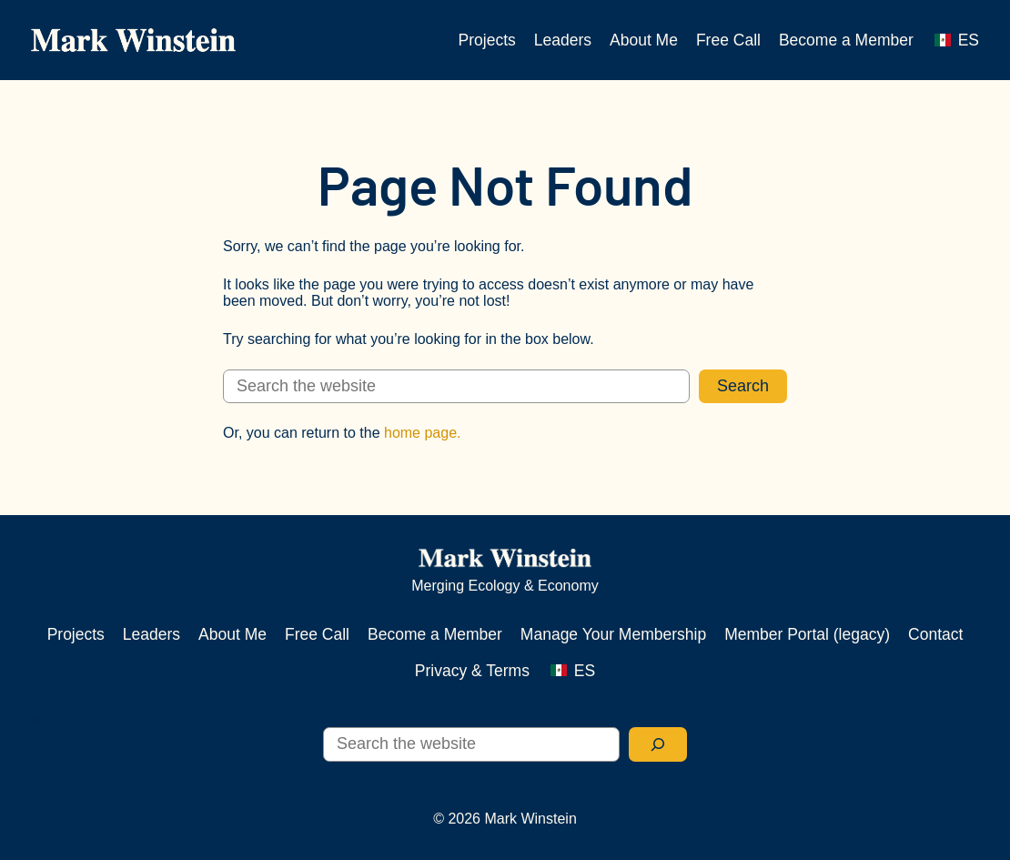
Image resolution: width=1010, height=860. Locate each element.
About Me (644, 40)
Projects (487, 40)
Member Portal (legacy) (807, 634)
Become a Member (846, 40)
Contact (935, 634)
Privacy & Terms (472, 671)
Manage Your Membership (613, 634)
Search (743, 386)
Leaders (562, 40)
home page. (422, 432)
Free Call (728, 40)
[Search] (658, 744)
